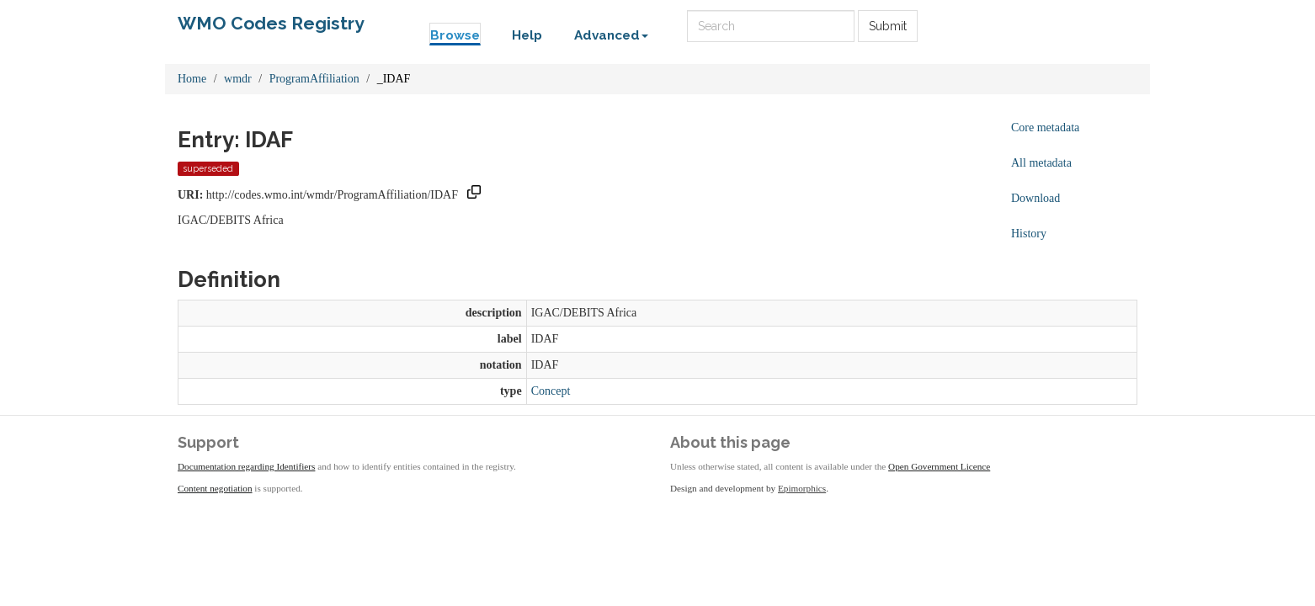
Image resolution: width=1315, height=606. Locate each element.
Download (1035, 198)
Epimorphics (802, 488)
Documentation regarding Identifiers (246, 466)
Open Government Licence (939, 466)
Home (192, 78)
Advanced (611, 35)
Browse (455, 35)
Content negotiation (215, 488)
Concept (551, 391)
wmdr (238, 78)
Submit (888, 26)
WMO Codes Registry (271, 23)
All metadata (1041, 163)
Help (527, 35)
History (1028, 233)
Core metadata (1045, 127)
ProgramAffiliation (314, 78)
